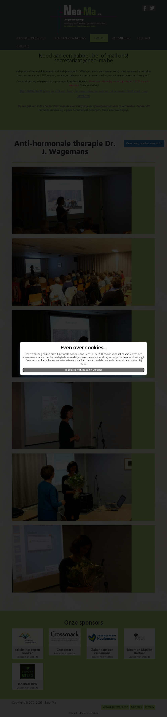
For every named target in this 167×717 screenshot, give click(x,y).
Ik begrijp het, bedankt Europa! (83, 370)
